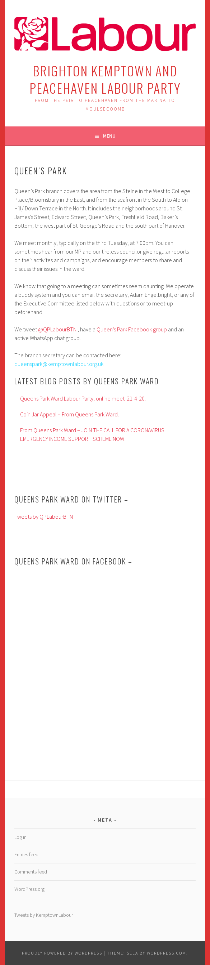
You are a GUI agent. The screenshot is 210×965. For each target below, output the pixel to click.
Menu (109, 136)
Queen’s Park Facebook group (132, 329)
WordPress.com (166, 953)
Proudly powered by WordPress (62, 953)
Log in (20, 837)
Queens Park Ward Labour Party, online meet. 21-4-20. (83, 398)
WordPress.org (29, 889)
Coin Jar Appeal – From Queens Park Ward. (69, 414)
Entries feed (26, 854)
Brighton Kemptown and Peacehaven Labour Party (105, 79)
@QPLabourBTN (57, 329)
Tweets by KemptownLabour (43, 915)
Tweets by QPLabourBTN (43, 516)
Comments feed (30, 871)
